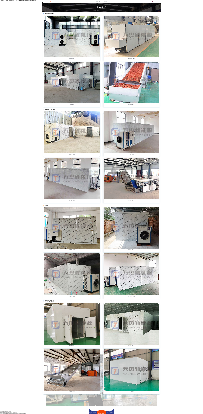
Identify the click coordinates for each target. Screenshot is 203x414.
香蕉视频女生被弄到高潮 (7, 413)
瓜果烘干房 (71, 58)
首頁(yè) (98, 1)
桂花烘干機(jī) (131, 345)
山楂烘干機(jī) (131, 104)
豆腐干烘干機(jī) (131, 296)
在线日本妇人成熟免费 (18, 413)
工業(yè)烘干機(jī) (49, 301)
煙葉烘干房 (71, 345)
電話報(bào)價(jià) (101, 413)
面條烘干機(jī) (72, 249)
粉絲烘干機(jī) (131, 249)
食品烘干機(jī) (48, 205)
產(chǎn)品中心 (110, 412)
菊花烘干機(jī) (72, 200)
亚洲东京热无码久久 (2, 413)
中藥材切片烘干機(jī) (50, 109)
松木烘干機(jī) (131, 391)
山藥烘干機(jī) (72, 154)
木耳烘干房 (71, 104)
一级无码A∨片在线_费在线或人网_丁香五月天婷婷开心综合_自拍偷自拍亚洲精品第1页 (9, 412)
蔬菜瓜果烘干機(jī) (49, 13)
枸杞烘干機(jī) (131, 154)
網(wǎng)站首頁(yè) (93, 412)
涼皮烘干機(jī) (72, 296)
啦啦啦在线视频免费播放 (23, 413)
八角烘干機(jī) (131, 200)
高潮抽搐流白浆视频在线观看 (13, 413)
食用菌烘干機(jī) (131, 58)
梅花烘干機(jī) (72, 391)
